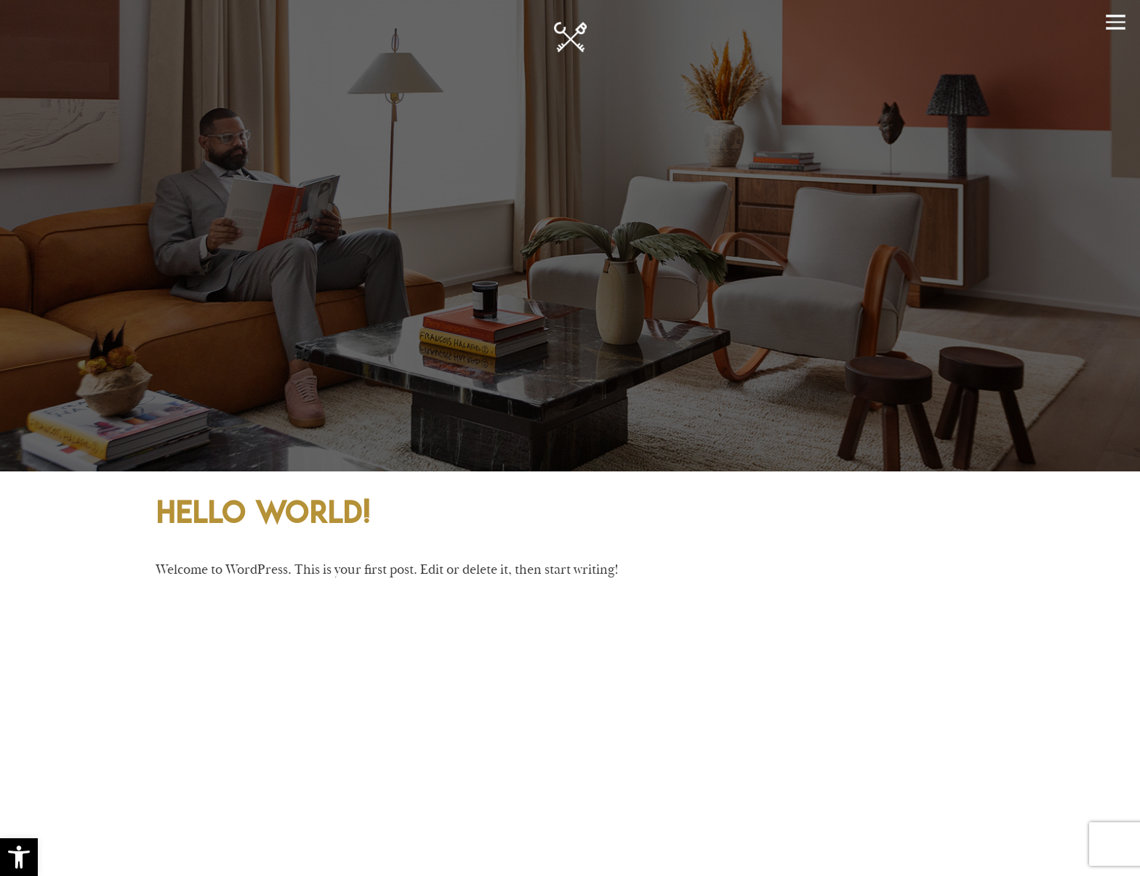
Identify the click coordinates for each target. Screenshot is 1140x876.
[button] (19, 857)
